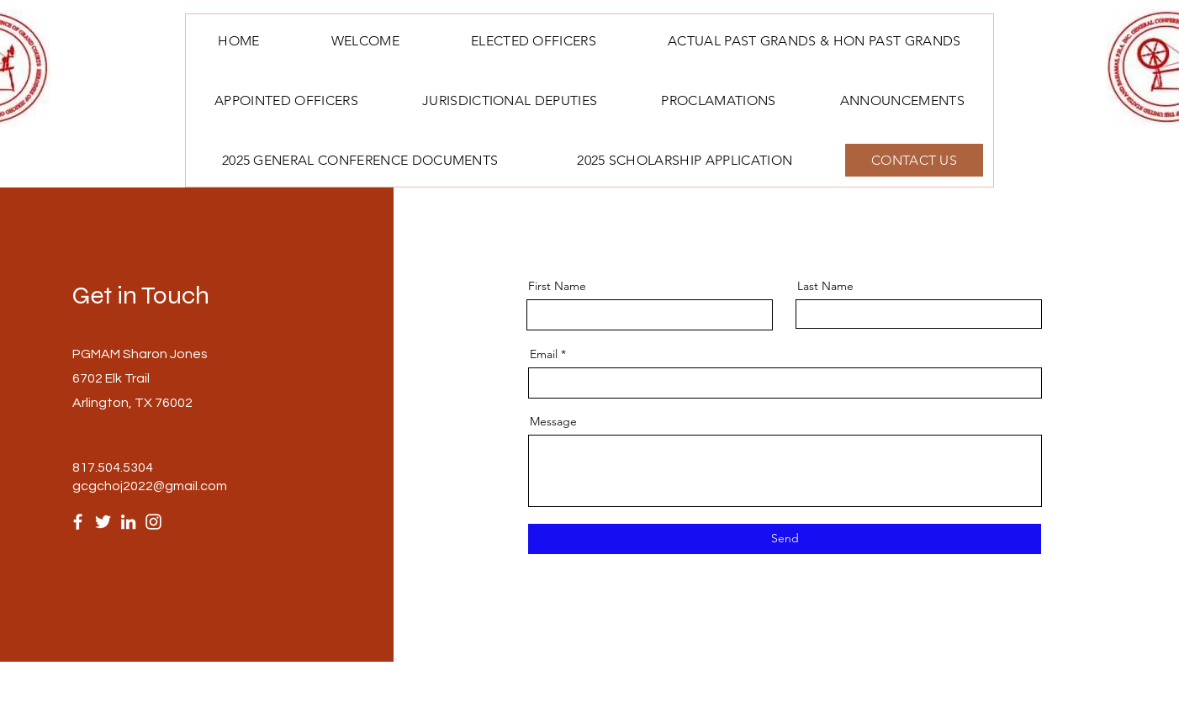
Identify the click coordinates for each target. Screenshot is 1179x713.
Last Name (825, 286)
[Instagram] (153, 521)
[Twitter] (103, 521)
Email (544, 354)
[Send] (784, 539)
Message (553, 421)
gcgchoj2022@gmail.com (149, 486)
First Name (557, 286)
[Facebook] (77, 521)
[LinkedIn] (128, 521)
